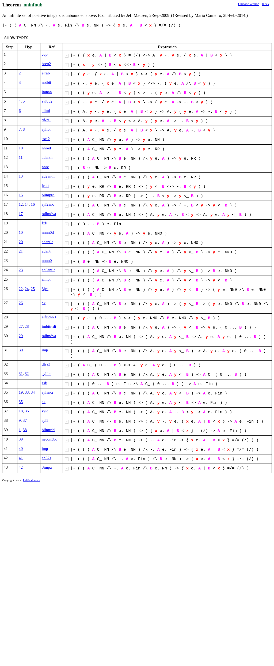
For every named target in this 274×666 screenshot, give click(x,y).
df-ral (46, 120)
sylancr (47, 392)
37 (25, 420)
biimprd (48, 195)
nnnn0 (47, 260)
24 (27, 289)
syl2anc (48, 204)
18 (21, 411)
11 (20, 157)
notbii (46, 82)
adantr (47, 251)
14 (27, 204)
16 (33, 204)
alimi (46, 110)
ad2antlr (48, 176)
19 (21, 392)
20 (21, 242)
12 (21, 204)
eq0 (45, 54)
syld (45, 411)
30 (21, 350)
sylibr (46, 129)
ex (43, 303)
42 (21, 467)
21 (21, 251)
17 (21, 214)
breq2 (46, 64)
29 (21, 336)
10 (21, 148)
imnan (47, 92)
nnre (45, 167)
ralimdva (49, 214)
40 (21, 448)
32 (27, 373)
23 (21, 270)
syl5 (45, 420)
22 (21, 289)
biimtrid (48, 430)
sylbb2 (47, 101)
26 (21, 303)
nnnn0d (48, 232)
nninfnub (33, 4)
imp (45, 350)
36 (27, 411)
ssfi (44, 383)
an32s (46, 458)
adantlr (47, 157)
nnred (46, 148)
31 (21, 373)
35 (21, 402)
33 (27, 392)
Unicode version (248, 4)
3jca (45, 289)
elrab (46, 73)
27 (21, 326)
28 (27, 326)
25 (33, 289)
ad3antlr (48, 270)
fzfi (44, 223)
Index (265, 4)
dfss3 (46, 364)
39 (21, 439)
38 (25, 430)
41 (21, 458)
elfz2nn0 (49, 317)
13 (21, 176)
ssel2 (46, 139)
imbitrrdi (49, 326)
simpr (46, 279)
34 (33, 392)
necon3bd (49, 439)
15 (21, 195)
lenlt (45, 185)
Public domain (31, 480)
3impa (47, 467)
